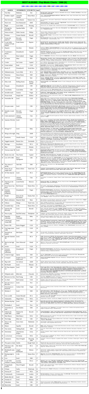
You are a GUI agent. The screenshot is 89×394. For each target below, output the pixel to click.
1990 (65, 6)
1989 (61, 6)
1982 (31, 6)
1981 (27, 6)
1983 (36, 6)
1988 (57, 6)
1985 (44, 6)
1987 (53, 6)
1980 (23, 6)
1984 (40, 6)
